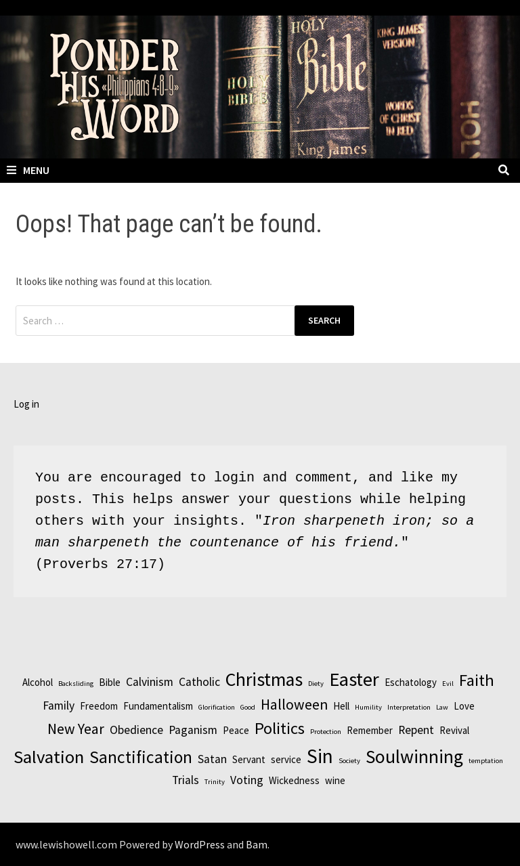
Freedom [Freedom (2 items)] (99, 705)
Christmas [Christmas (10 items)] (264, 679)
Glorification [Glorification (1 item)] (216, 707)
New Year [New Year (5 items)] (75, 729)
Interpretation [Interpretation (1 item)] (409, 707)
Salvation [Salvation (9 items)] (49, 756)
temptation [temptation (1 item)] (486, 760)
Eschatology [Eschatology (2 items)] (411, 682)
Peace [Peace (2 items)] (236, 730)
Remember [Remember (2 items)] (370, 730)
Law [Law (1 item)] (442, 707)
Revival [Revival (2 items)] (454, 730)
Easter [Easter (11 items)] (354, 679)
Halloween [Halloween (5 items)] (294, 704)
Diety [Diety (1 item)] (316, 683)
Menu (28, 170)
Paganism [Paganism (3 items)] (193, 729)
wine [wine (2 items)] (335, 780)
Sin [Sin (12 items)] (320, 755)
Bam (256, 844)
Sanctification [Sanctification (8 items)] (140, 757)
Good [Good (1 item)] (247, 707)
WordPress (200, 844)
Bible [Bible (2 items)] (110, 682)
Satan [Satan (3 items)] (212, 759)
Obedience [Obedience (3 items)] (136, 729)
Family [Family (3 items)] (58, 705)
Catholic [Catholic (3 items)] (199, 681)
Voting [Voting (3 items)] (246, 780)
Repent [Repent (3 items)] (416, 729)
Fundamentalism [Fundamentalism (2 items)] (158, 705)
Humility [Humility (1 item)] (368, 707)
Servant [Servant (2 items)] (248, 759)
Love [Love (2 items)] (464, 705)
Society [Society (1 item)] (349, 760)
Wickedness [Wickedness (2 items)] (294, 780)
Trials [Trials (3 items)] (185, 780)
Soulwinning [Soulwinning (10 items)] (414, 756)
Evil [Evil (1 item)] (448, 683)
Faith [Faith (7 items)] (476, 680)
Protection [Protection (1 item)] (325, 731)
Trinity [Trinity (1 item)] (214, 781)
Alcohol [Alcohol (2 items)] (37, 682)
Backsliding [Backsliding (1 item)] (75, 683)
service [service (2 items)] (286, 759)
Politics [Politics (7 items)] (280, 728)
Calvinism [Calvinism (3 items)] (149, 681)
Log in (26, 403)
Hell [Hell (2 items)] (341, 705)
